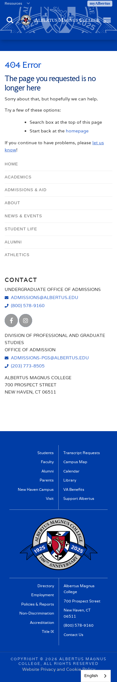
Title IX (48, 631)
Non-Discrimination (36, 613)
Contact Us (73, 634)
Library (69, 480)
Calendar (71, 471)
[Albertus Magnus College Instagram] (25, 320)
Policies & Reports (37, 604)
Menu (106, 17)
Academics (18, 177)
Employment (42, 594)
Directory (45, 585)
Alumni (13, 242)
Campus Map (75, 461)
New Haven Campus (36, 489)
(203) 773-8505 (28, 366)
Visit (50, 498)
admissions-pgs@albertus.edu (50, 358)
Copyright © (27, 659)
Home (11, 164)
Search (10, 20)
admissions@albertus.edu (44, 297)
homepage (77, 131)
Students (45, 452)
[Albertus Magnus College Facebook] (11, 320)
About (12, 202)
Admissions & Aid (25, 189)
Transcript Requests (81, 452)
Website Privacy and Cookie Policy (58, 669)
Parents (47, 480)
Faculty (47, 461)
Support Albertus (78, 498)
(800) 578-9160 (28, 305)
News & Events (23, 216)
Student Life (21, 229)
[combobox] (96, 676)
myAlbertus (100, 3)
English (91, 675)
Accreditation (42, 622)
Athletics (17, 254)
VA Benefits (73, 489)
